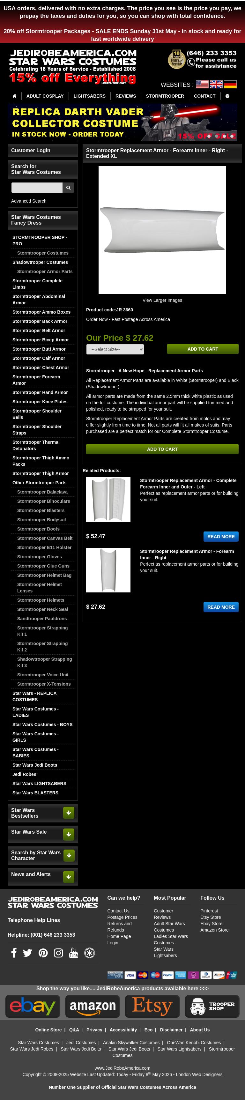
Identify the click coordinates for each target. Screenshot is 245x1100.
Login (113, 942)
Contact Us (119, 910)
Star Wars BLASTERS (35, 792)
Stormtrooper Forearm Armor (36, 380)
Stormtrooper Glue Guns (43, 566)
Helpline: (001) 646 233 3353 (41, 935)
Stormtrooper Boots (38, 528)
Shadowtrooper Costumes (40, 262)
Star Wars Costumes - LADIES (35, 712)
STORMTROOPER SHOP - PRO (39, 240)
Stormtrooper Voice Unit (43, 674)
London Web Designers (199, 1074)
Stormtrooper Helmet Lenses (39, 587)
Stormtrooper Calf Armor (38, 358)
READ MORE (221, 536)
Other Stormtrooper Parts (39, 482)
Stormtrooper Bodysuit (41, 519)
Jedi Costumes (81, 1042)
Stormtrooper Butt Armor (39, 349)
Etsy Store (210, 917)
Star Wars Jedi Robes (32, 1049)
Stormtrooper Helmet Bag (44, 575)
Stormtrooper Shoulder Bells (37, 414)
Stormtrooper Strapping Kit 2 (42, 646)
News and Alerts (31, 874)
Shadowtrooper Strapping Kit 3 (44, 662)
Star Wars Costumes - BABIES (35, 752)
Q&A (74, 1029)
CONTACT (204, 96)
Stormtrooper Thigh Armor (40, 473)
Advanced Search (29, 201)
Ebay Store (211, 923)
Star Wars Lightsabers (180, 1049)
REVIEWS (125, 96)
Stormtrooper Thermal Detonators (36, 445)
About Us (200, 1029)
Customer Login (30, 150)
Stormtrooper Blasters (41, 510)
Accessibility (123, 1029)
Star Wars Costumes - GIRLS (35, 737)
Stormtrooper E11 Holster (44, 547)
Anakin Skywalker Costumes (131, 1042)
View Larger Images (162, 300)
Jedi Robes (24, 774)
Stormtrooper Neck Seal (42, 609)
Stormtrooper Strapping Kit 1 (42, 631)
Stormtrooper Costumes (43, 253)
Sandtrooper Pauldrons (42, 618)
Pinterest (209, 910)
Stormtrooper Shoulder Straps (37, 429)
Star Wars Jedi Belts (81, 1049)
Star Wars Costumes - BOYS (42, 724)
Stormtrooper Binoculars (43, 501)
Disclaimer (171, 1029)
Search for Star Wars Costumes (36, 169)
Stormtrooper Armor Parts (45, 271)
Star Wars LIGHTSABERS (39, 783)
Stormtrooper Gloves (39, 556)
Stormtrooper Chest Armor (40, 367)
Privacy (94, 1029)
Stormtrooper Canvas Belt (44, 538)
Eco (149, 1029)
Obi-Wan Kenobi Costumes (194, 1042)
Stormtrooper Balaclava (42, 491)
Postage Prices (122, 917)
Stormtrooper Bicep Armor (40, 339)
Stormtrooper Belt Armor (38, 330)
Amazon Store (214, 930)
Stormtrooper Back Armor (39, 321)
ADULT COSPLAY (45, 96)
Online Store (48, 1029)
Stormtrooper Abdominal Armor (38, 299)
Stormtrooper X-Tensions (44, 684)
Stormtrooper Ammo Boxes (41, 312)
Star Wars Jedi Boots (34, 765)
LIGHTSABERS (90, 96)
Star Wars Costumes (38, 1042)
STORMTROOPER (165, 96)
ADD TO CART (203, 349)
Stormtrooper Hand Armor (40, 392)
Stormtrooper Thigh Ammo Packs (40, 461)
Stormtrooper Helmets (40, 600)
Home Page (119, 936)
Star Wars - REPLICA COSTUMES (34, 696)
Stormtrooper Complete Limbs (37, 284)
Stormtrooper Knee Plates (40, 401)
